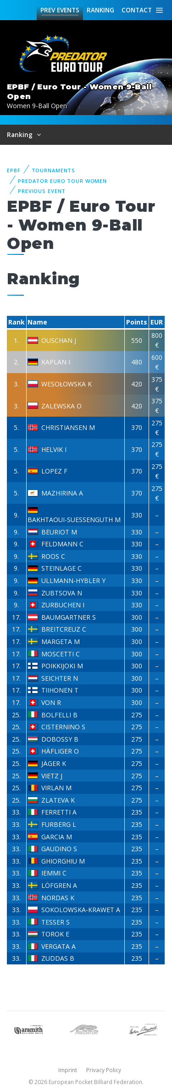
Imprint (67, 1070)
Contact (137, 10)
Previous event (42, 190)
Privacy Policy (103, 1070)
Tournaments (54, 170)
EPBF (14, 170)
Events (59, 10)
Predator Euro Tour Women (62, 180)
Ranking (100, 10)
